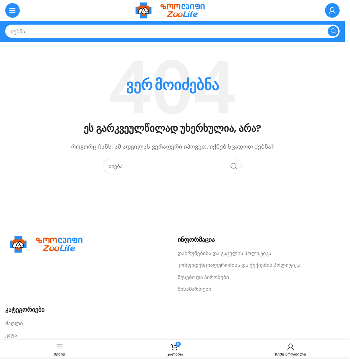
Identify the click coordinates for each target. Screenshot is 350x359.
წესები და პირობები (203, 277)
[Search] (172, 31)
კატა (11, 335)
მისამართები (194, 289)
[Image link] (48, 243)
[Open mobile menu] (12, 10)
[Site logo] (172, 9)
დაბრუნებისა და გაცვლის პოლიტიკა (224, 253)
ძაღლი (14, 323)
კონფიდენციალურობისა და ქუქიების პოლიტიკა (239, 265)
